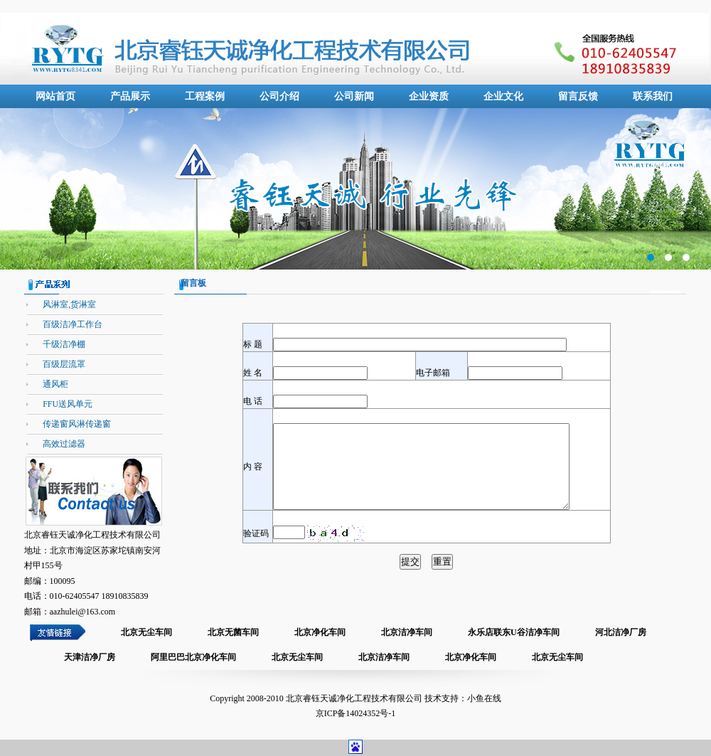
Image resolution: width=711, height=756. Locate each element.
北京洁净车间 (406, 632)
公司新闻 (354, 96)
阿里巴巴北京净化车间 (193, 657)
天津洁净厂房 (89, 657)
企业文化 (503, 96)
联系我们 (653, 96)
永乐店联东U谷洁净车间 (514, 632)
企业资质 (429, 96)
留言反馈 (578, 96)
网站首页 (55, 96)
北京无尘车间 (146, 632)
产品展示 (130, 96)
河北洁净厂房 (620, 632)
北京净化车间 (320, 632)
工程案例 (205, 96)
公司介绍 (279, 96)
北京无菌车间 (233, 632)
